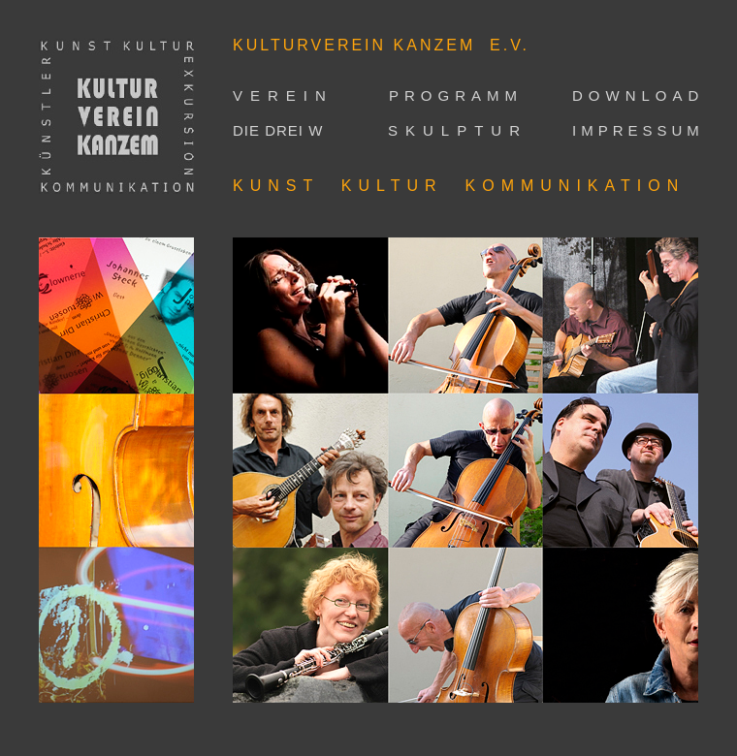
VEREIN (283, 95)
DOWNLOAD (638, 95)
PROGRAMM (456, 95)
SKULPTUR (458, 130)
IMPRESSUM (638, 130)
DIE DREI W (278, 130)
